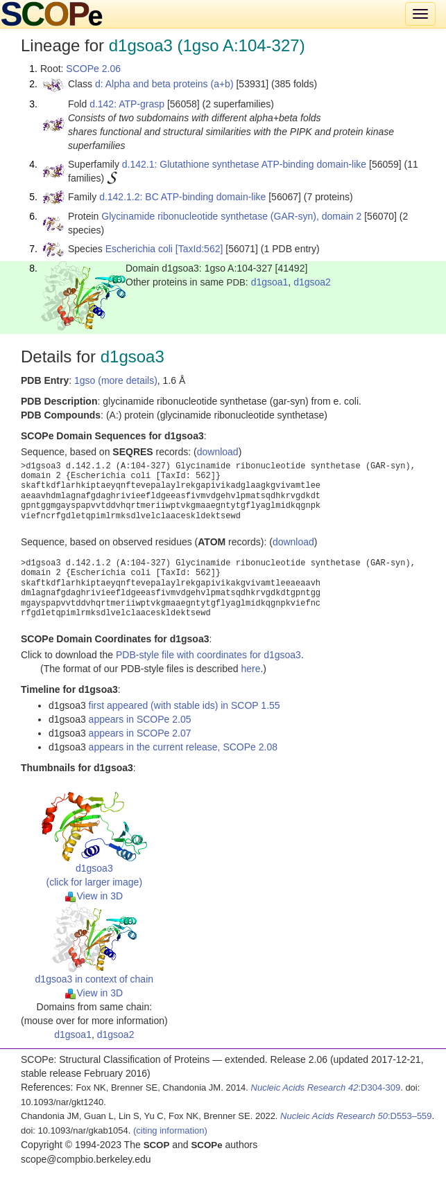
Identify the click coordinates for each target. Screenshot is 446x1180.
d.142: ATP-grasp (126, 103)
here (250, 668)
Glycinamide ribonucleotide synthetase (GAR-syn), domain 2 (231, 216)
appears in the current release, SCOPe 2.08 (183, 746)
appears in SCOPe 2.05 (140, 719)
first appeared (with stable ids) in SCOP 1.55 (184, 705)
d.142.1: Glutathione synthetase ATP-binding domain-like (244, 164)
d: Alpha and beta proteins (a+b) (164, 83)
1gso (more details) (115, 380)
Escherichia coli (139, 248)
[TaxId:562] (199, 248)
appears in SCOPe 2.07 (140, 733)
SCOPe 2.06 (93, 68)
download (218, 451)
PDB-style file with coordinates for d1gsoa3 (208, 654)
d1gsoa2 (312, 282)
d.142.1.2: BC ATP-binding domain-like (182, 196)
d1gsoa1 (270, 282)
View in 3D (94, 895)
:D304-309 (326, 1087)
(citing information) (170, 1130)
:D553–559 (356, 1116)
